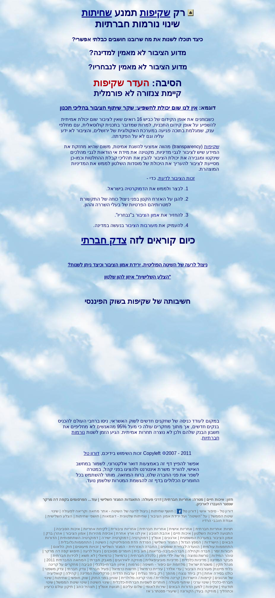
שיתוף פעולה (179, 582)
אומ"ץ (156, 537)
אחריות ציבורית (123, 529)
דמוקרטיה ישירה (114, 537)
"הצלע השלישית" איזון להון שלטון (137, 276)
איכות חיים (215, 499)
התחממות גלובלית (76, 542)
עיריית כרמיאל (151, 569)
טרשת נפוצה (198, 555)
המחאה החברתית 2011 (66, 560)
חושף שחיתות (162, 511)
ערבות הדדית (124, 573)
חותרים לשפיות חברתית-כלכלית (139, 582)
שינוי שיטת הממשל (71, 582)
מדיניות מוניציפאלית (162, 560)
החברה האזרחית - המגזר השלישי (130, 546)
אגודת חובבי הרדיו (217, 520)
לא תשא (88, 555)
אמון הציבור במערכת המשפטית (206, 537)
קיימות (206, 577)
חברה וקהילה (199, 551)
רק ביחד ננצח (189, 573)
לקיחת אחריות (95, 529)
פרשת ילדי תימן (171, 555)
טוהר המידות (222, 555)
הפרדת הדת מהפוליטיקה (130, 542)
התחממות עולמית (218, 546)
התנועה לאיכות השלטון (213, 533)
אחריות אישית (180, 529)
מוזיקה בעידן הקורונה (198, 591)
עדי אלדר (174, 569)
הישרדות (211, 542)
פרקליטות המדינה (95, 573)
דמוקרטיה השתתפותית (79, 537)
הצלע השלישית (60, 516)
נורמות (133, 564)
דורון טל (226, 511)
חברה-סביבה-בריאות (166, 551)
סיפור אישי (208, 511)
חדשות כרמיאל (124, 569)
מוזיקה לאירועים (128, 560)
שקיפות (155, 12)
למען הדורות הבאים (185, 586)
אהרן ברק (54, 533)
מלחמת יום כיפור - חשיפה (163, 564)
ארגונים (170, 537)
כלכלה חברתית (143, 555)
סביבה (86, 564)
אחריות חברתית (177, 499)
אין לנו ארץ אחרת (131, 533)
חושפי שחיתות (87, 516)
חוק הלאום (62, 546)
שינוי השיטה (99, 582)
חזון (230, 499)
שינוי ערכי (201, 582)
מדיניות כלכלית (194, 560)
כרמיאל (121, 555)
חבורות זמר (223, 551)
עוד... (92, 499)
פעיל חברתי (99, 569)
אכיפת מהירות (101, 533)
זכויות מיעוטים (87, 546)
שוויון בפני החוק (104, 577)
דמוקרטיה (135, 188)
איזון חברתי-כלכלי (110, 564)
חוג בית (140, 551)
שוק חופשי (79, 577)
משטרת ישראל (201, 564)
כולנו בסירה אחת (218, 573)
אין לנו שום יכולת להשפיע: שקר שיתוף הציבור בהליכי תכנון (129, 108)
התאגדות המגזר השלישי (120, 499)
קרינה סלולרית (168, 577)
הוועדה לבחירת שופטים (180, 546)
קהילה (71, 573)
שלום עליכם (133, 586)
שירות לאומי (156, 586)
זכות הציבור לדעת (176, 178)
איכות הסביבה (68, 529)
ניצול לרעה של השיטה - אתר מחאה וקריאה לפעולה (105, 511)
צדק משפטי (54, 569)
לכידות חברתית (65, 555)
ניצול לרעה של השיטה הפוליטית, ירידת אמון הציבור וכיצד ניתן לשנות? (137, 264)
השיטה (100, 542)
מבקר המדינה (221, 560)
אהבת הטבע (159, 533)
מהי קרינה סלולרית (136, 577)
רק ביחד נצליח (150, 573)
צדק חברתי (104, 240)
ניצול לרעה (92, 551)
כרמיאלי (105, 555)
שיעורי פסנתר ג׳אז (161, 591)
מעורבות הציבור (141, 225)
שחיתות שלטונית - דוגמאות (124, 516)
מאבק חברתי (101, 560)
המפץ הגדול (191, 542)
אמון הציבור (147, 215)
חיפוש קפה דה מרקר (62, 551)
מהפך (170, 573)
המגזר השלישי (166, 542)
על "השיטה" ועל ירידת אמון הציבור (178, 516)
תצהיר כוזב (85, 586)
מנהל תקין (224, 564)
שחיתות (97, 12)
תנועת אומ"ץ (109, 586)
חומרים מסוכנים (117, 551)
